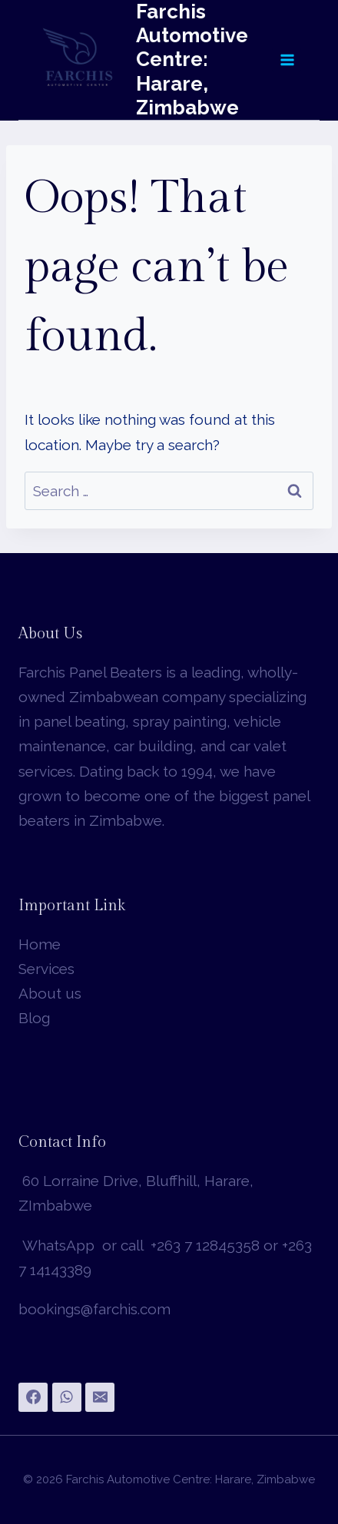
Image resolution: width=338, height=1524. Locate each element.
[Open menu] (286, 59)
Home (39, 944)
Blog (34, 1017)
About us (49, 993)
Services (46, 968)
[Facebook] (33, 1397)
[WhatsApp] (66, 1397)
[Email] (99, 1397)
